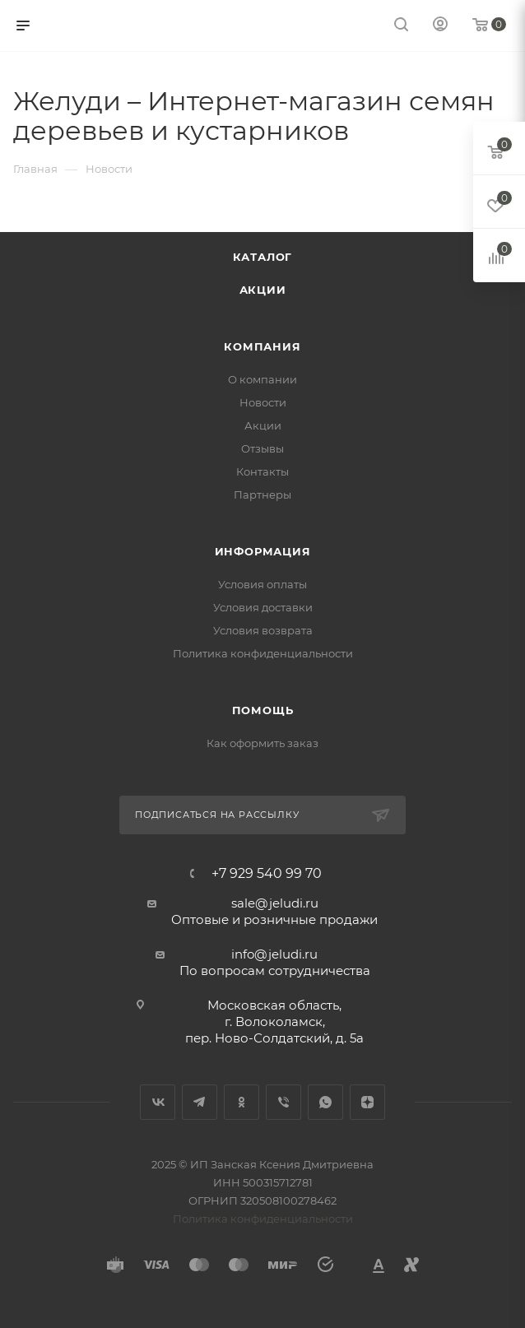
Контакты (262, 471)
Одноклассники (241, 1102)
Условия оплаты (262, 584)
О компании (262, 379)
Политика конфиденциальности (263, 653)
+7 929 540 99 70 (266, 873)
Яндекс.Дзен (367, 1102)
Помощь (263, 710)
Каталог (263, 256)
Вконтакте (157, 1102)
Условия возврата (263, 630)
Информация (263, 551)
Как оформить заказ (262, 743)
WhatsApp (325, 1102)
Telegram (199, 1102)
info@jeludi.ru (274, 954)
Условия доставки (263, 607)
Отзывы (262, 448)
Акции (262, 289)
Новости (262, 402)
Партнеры (262, 494)
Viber (283, 1102)
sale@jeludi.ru (274, 903)
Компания (262, 346)
